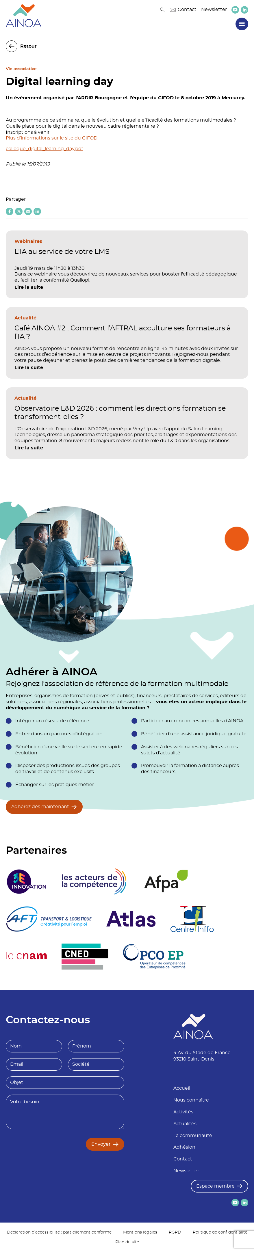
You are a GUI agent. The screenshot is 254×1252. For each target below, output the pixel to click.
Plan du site (127, 1242)
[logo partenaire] (94, 881)
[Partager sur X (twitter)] (19, 211)
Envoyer (101, 1144)
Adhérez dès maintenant (40, 806)
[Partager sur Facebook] (9, 211)
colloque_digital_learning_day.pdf (44, 148)
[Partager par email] (28, 211)
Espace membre (215, 1186)
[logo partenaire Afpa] (166, 881)
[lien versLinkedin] (244, 10)
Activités (183, 1112)
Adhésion (184, 1147)
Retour (28, 46)
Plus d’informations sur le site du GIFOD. (52, 138)
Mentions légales (140, 1232)
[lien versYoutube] (235, 10)
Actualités (184, 1123)
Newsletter (214, 9)
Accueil (181, 1088)
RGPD (175, 1232)
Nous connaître (191, 1100)
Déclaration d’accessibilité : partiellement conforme (59, 1232)
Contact (183, 9)
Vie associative (21, 69)
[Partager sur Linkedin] (37, 211)
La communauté (192, 1135)
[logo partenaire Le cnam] (26, 957)
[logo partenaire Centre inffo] (192, 919)
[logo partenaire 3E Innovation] (26, 881)
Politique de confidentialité (220, 1232)
